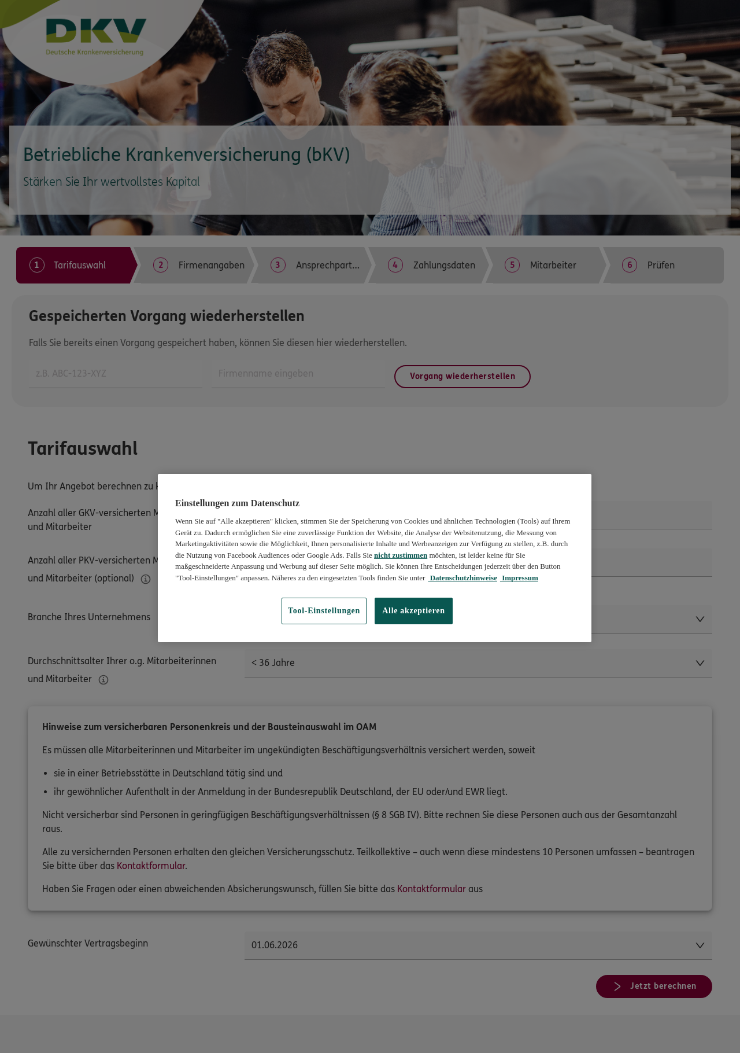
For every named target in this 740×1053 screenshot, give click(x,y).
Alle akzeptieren (413, 610)
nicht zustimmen (400, 555)
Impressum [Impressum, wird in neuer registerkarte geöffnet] (519, 577)
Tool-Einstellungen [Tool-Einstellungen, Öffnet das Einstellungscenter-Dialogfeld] (324, 610)
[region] (374, 558)
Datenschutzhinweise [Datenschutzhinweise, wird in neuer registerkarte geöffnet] (462, 577)
